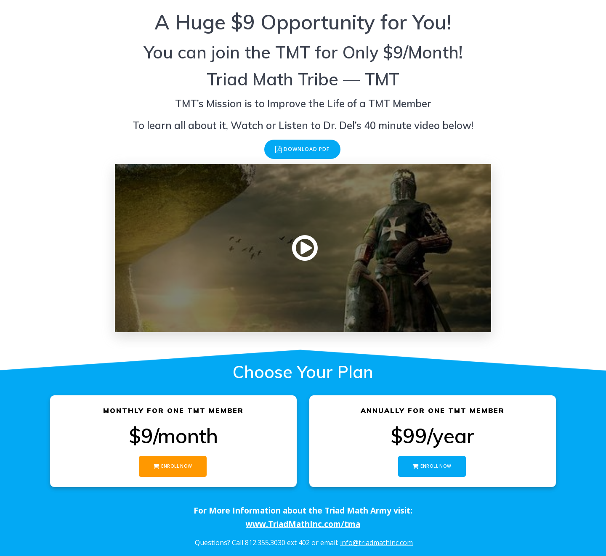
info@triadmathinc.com (376, 542)
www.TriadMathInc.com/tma (303, 524)
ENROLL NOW (172, 466)
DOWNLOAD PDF (302, 150)
